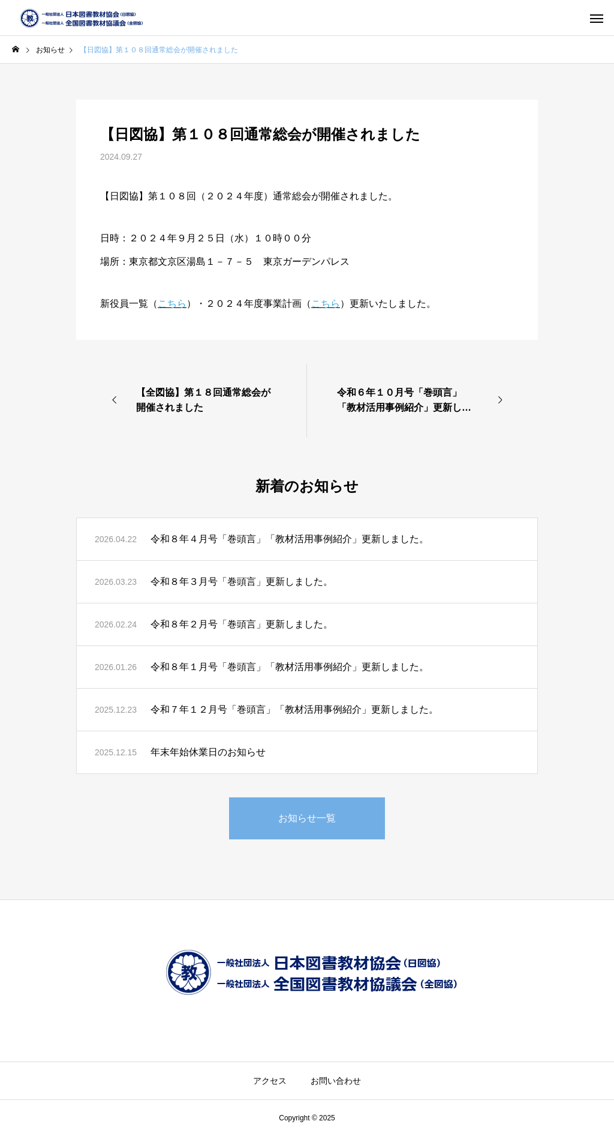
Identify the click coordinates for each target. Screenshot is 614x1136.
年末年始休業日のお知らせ (208, 752)
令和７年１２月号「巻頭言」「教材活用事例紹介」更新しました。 (294, 709)
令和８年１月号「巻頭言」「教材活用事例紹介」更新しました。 (290, 667)
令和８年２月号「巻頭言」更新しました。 (242, 624)
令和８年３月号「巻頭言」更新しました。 (242, 581)
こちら (172, 303)
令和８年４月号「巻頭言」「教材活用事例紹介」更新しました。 (290, 539)
